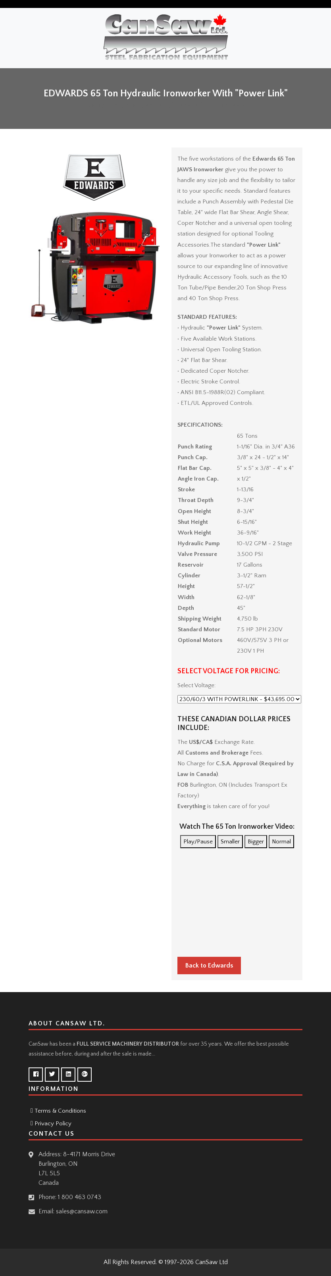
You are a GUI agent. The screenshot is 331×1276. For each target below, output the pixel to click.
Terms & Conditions (60, 1110)
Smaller (230, 841)
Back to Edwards (209, 965)
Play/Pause (198, 841)
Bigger (256, 841)
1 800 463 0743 (79, 1197)
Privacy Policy (53, 1123)
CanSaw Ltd (211, 1262)
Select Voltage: (196, 685)
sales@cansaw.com (82, 1211)
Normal (281, 841)
